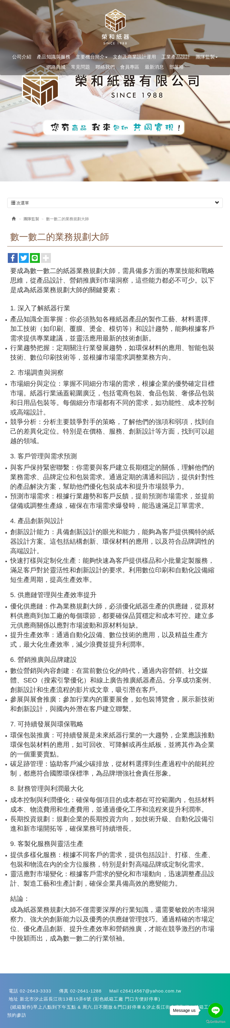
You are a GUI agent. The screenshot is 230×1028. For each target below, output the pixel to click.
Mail (114, 990)
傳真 (64, 990)
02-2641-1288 (86, 990)
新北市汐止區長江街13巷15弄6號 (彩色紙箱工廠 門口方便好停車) (90, 998)
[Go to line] (215, 1010)
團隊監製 (31, 219)
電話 (13, 990)
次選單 (115, 203)
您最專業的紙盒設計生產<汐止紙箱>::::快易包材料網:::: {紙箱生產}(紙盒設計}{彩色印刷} (115, 27)
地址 (13, 998)
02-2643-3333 (35, 990)
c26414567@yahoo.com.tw (150, 990)
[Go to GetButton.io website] (215, 1022)
